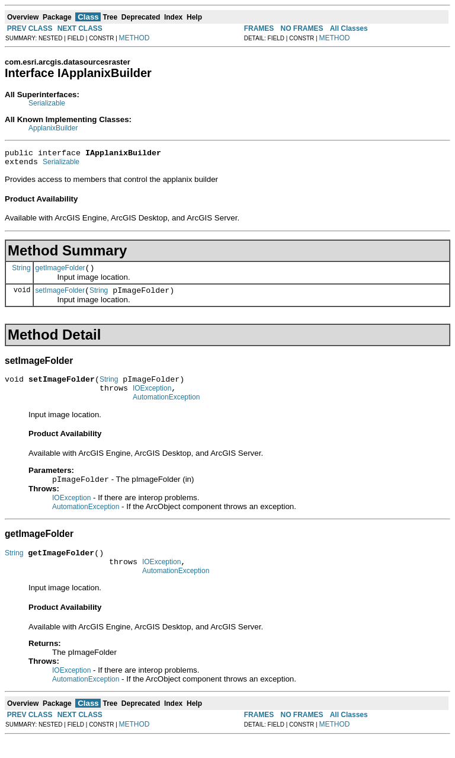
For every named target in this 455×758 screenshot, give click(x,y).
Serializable (46, 103)
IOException (152, 399)
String (21, 272)
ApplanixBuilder (53, 128)
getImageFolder (60, 273)
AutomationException (166, 409)
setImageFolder (60, 297)
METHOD (134, 38)
